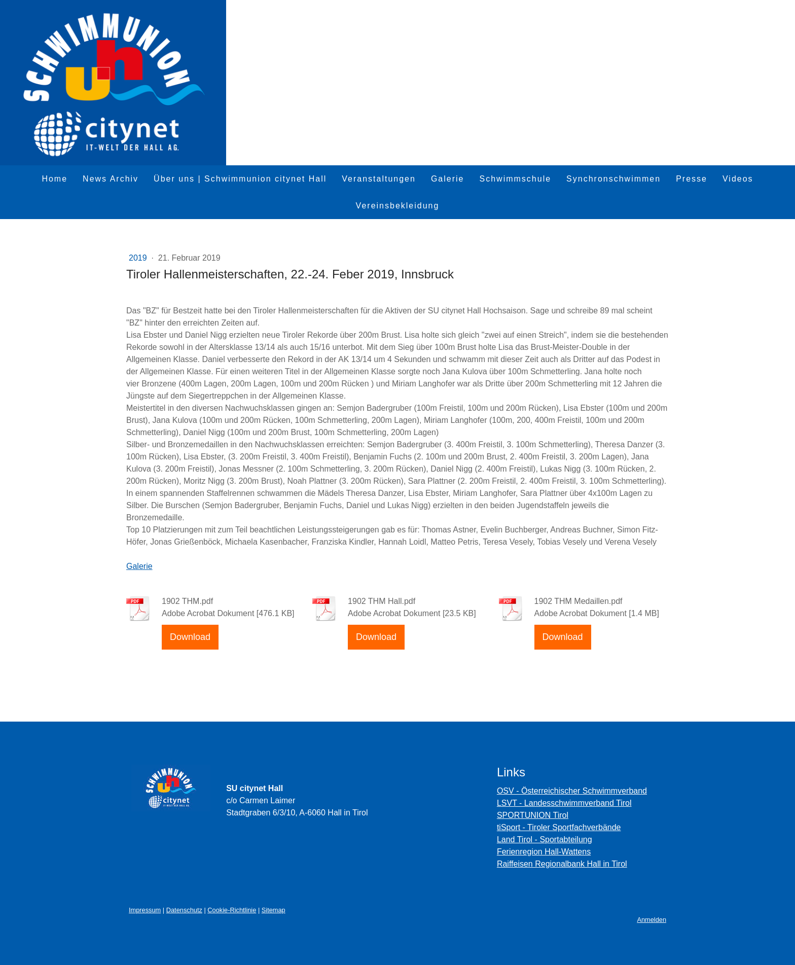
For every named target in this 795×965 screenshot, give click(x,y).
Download (190, 637)
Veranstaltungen (379, 178)
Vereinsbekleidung (398, 205)
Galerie (447, 178)
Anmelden (651, 919)
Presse (691, 178)
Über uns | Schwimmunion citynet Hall (240, 178)
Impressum (145, 910)
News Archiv (110, 178)
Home (54, 178)
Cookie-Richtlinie (231, 910)
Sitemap (273, 910)
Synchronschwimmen (613, 178)
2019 (139, 258)
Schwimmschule (516, 178)
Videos (737, 178)
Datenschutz (184, 910)
